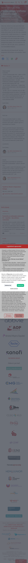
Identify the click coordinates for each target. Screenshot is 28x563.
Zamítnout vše (8, 285)
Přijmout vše (20, 285)
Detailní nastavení (14, 288)
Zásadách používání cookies (7, 282)
